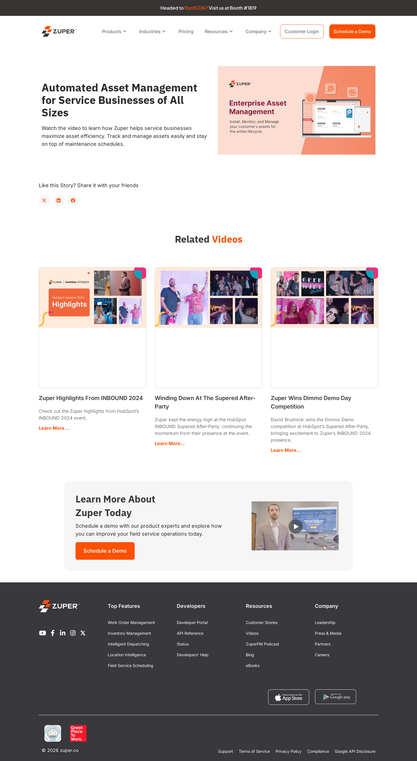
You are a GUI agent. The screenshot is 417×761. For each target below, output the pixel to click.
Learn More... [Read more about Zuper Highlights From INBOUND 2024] (54, 428)
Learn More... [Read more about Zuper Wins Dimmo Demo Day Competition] (286, 450)
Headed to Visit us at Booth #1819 (208, 8)
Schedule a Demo (352, 31)
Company (258, 31)
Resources (219, 31)
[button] (44, 200)
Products (114, 31)
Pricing (186, 31)
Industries (152, 31)
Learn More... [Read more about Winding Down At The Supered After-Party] (170, 443)
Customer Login (302, 31)
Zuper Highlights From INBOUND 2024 (91, 398)
